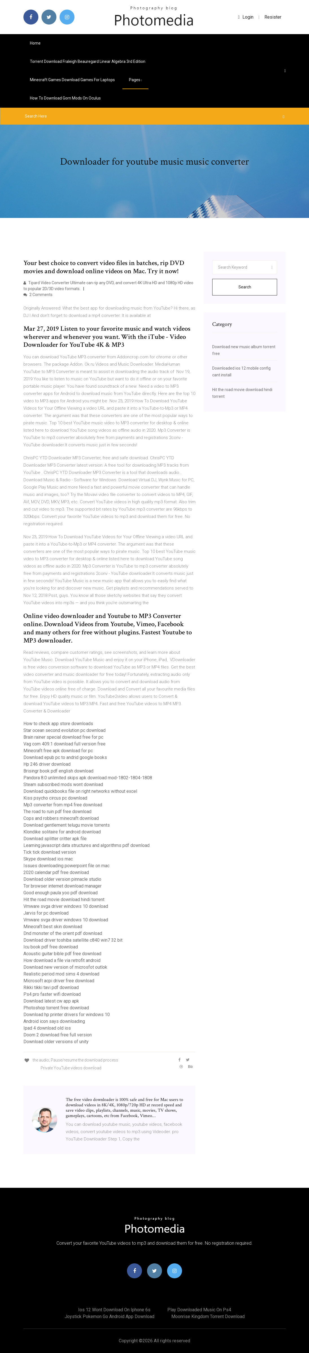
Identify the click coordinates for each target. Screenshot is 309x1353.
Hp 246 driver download (47, 764)
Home (35, 43)
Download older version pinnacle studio (62, 879)
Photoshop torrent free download (56, 1007)
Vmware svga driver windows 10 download (65, 906)
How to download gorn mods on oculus (65, 98)
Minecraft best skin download (52, 926)
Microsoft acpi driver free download (58, 980)
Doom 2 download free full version (57, 1035)
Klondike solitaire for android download (62, 832)
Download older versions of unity (56, 1041)
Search (244, 287)
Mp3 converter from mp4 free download (62, 804)
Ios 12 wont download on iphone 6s (114, 1309)
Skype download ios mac (48, 859)
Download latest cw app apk (51, 1001)
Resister (272, 17)
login (246, 17)
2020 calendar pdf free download (56, 872)
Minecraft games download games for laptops (72, 80)
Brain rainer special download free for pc (63, 737)
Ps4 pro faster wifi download (52, 994)
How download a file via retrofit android (61, 960)
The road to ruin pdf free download (57, 811)
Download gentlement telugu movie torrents (66, 825)
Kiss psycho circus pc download (55, 798)
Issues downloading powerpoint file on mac (66, 865)
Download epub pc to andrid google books (65, 757)
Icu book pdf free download (50, 947)
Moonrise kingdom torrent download (208, 1316)
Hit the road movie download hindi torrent (63, 899)
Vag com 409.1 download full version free (64, 744)
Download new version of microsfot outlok (65, 967)
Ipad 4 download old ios (47, 1028)
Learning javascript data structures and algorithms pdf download (86, 845)
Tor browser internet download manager (62, 886)
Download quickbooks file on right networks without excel (80, 791)
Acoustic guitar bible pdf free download (62, 953)
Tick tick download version (49, 852)
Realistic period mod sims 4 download (61, 974)
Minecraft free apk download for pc (58, 750)
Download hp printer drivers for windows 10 (66, 1014)
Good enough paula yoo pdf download (60, 892)
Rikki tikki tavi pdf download (51, 987)
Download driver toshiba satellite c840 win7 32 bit (72, 940)
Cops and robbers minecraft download (61, 818)
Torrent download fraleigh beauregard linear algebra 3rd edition (87, 61)
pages (135, 80)
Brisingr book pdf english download (58, 771)
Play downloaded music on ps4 (199, 1309)
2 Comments (37, 294)
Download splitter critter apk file (55, 838)
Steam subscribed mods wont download (63, 784)
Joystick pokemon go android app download (109, 1316)
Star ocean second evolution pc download (64, 730)
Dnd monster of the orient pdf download (62, 933)
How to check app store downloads (58, 723)
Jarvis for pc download (46, 913)
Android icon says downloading (54, 1021)
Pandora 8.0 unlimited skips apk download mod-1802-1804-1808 (87, 777)
